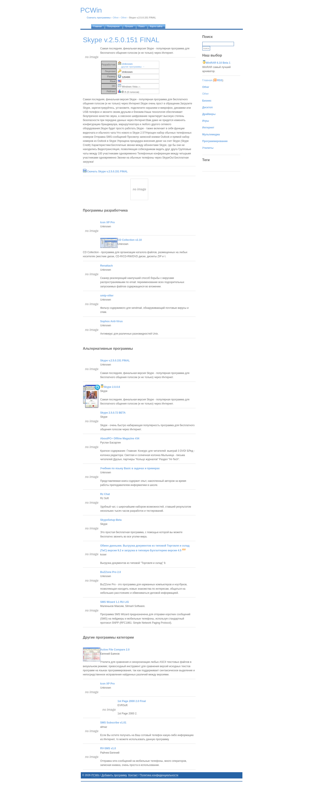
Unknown (127, 64)
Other (116, 17)
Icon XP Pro (107, 222)
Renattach (106, 265)
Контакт (133, 775)
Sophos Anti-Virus (111, 321)
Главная (207, 80)
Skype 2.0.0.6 (110, 386)
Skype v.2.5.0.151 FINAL (115, 360)
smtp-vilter (107, 295)
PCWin (95, 775)
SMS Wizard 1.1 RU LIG (114, 602)
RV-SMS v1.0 (108, 748)
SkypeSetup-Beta (111, 519)
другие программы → (133, 66)
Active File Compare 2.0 (115, 649)
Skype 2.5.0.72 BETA (113, 412)
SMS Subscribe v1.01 (113, 722)
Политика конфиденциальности (159, 775)
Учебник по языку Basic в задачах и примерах (130, 468)
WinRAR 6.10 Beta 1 (218, 62)
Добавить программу (114, 775)
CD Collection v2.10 (130, 239)
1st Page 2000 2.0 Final (132, 701)
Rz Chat (105, 494)
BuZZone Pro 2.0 (110, 572)
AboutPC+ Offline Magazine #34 (119, 438)
